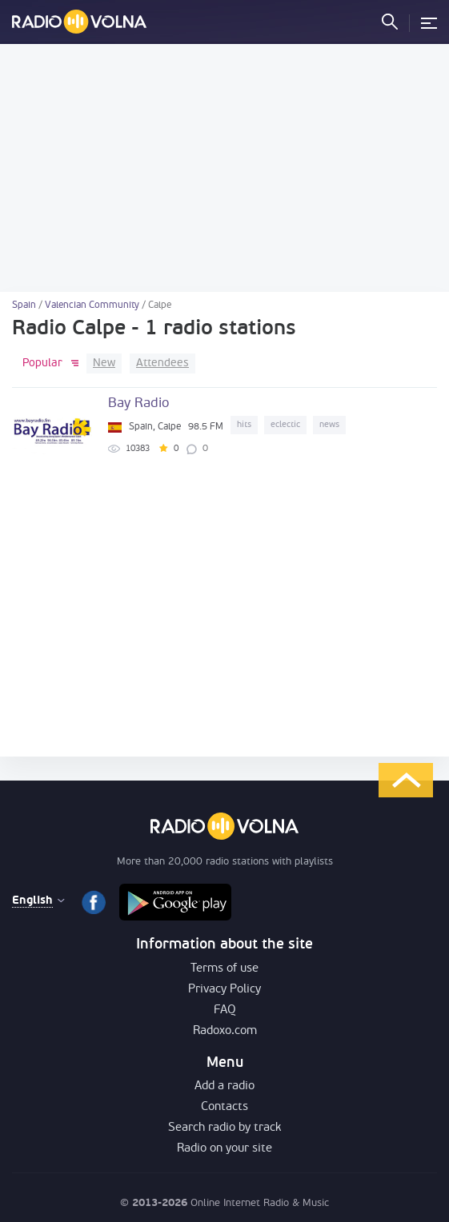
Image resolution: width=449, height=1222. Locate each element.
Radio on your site (224, 1149)
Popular (42, 363)
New (104, 363)
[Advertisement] (224, 168)
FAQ (225, 1010)
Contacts (224, 1107)
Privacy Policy (224, 990)
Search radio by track (224, 1128)
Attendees (162, 363)
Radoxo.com (225, 1031)
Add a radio (224, 1086)
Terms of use (224, 969)
